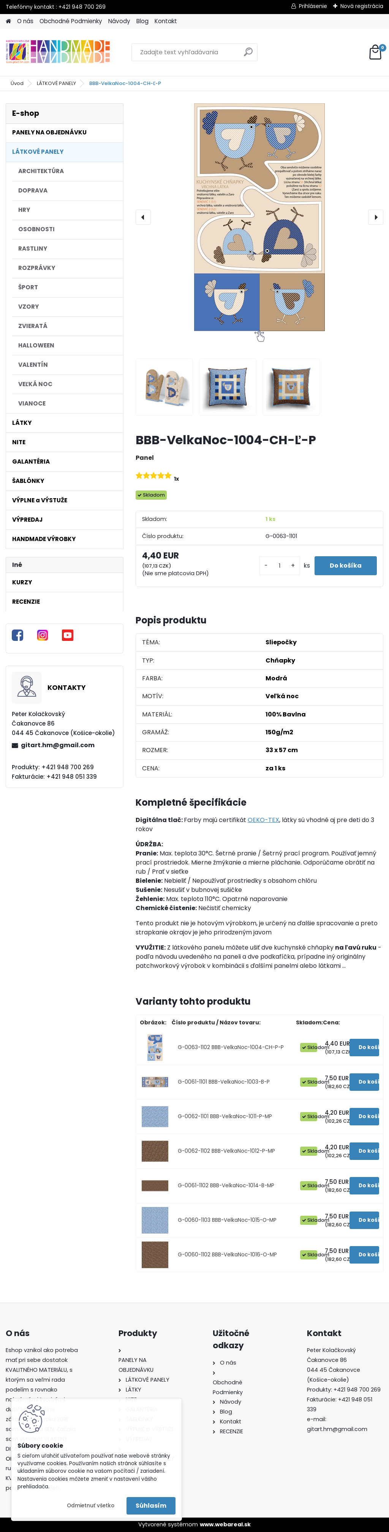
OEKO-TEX (263, 820)
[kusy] (279, 566)
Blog (142, 21)
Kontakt (166, 21)
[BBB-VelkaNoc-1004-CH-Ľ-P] (259, 217)
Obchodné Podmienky (71, 21)
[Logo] (58, 52)
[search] (248, 54)
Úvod (17, 83)
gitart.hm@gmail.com (58, 745)
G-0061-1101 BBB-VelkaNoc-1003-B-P (224, 1081)
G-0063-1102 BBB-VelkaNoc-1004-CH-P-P (231, 1047)
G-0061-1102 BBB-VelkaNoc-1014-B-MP (226, 1185)
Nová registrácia (361, 6)
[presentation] (143, 217)
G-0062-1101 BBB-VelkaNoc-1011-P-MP (225, 1116)
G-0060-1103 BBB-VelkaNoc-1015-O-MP (227, 1220)
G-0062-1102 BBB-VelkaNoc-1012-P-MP (226, 1151)
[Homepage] (8, 21)
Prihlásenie (313, 6)
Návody (119, 21)
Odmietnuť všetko (90, 1505)
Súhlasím (151, 1505)
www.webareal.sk (225, 1524)
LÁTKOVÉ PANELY (56, 83)
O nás (25, 21)
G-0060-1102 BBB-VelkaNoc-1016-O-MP (227, 1254)
